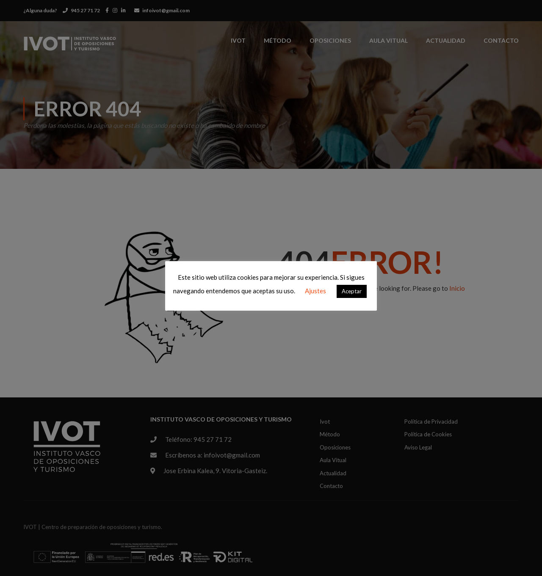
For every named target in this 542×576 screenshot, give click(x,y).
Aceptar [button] (352, 291)
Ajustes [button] (315, 291)
